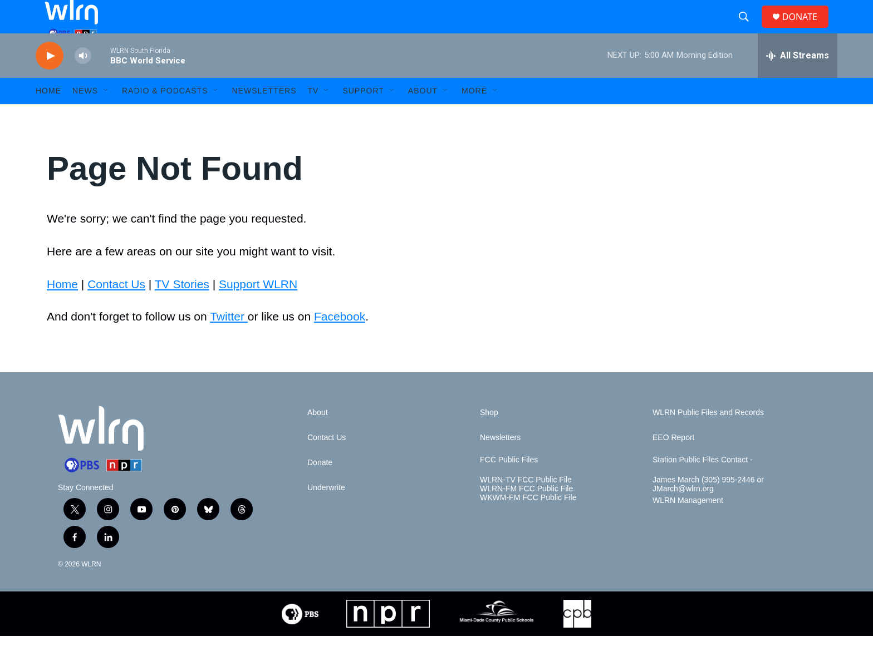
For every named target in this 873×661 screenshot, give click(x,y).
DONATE (806, 29)
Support (363, 115)
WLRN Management (688, 525)
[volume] (82, 80)
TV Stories (182, 309)
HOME (48, 115)
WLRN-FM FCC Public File (526, 514)
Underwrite (326, 513)
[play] (49, 81)
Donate (319, 488)
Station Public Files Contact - (703, 485)
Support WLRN (258, 309)
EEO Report (673, 462)
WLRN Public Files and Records (708, 437)
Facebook (339, 341)
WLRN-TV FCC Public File (526, 505)
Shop (489, 437)
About (423, 115)
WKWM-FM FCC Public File (528, 523)
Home (62, 309)
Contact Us (116, 309)
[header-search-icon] (748, 29)
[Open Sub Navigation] (106, 115)
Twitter (229, 341)
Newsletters (264, 115)
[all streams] (797, 80)
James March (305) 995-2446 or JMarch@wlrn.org (708, 509)
